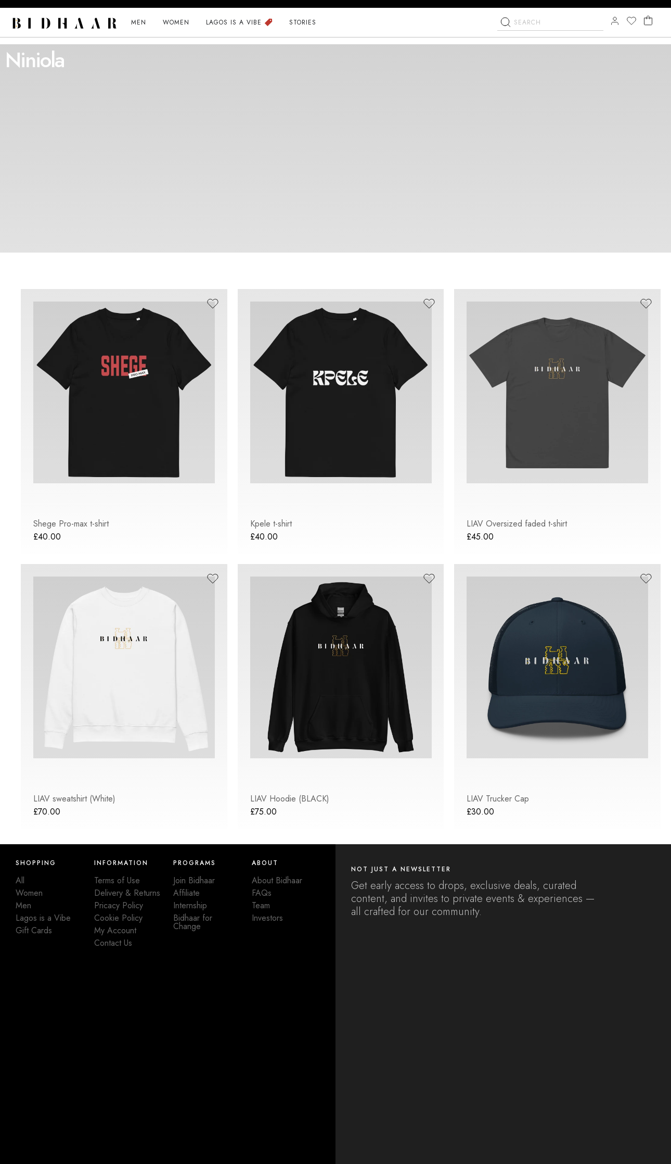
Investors (267, 918)
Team (261, 905)
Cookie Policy (118, 918)
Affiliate (186, 893)
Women (29, 893)
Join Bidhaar (194, 880)
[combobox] (550, 37)
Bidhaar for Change (192, 922)
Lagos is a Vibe (43, 918)
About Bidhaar (277, 880)
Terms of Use (117, 880)
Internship (190, 905)
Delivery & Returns (127, 893)
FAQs (262, 893)
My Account (115, 930)
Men (23, 905)
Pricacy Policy (118, 905)
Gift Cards (34, 930)
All (20, 880)
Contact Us (113, 943)
